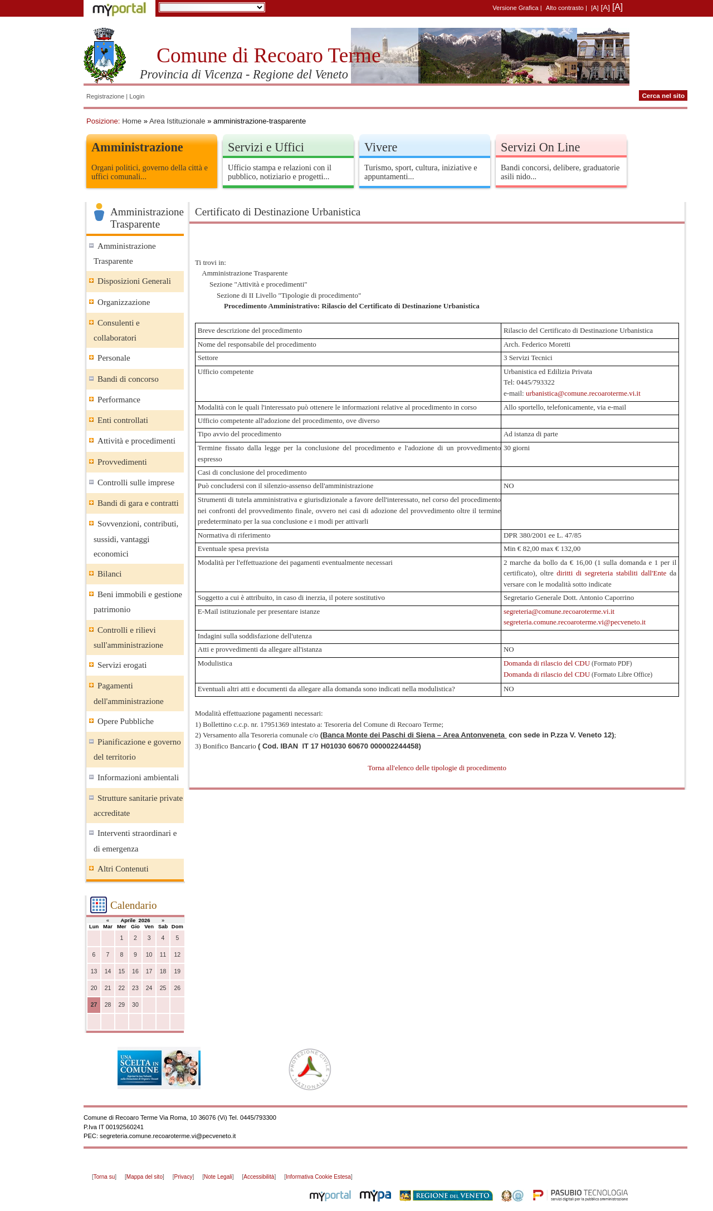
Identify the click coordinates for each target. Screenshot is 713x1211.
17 (149, 971)
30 (135, 1005)
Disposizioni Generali (134, 281)
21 (108, 988)
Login (136, 96)
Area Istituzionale (177, 121)
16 (135, 971)
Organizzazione (123, 302)
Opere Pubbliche (125, 721)
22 (121, 988)
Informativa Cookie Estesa (318, 1177)
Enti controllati (122, 420)
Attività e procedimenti (136, 440)
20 (94, 988)
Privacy (183, 1177)
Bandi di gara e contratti (138, 503)
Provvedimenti (122, 461)
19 (177, 971)
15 (121, 971)
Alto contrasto (565, 7)
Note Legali (218, 1177)
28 (108, 1005)
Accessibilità (258, 1177)
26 (177, 988)
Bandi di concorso (128, 379)
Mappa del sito (144, 1177)
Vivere (380, 147)
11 (163, 955)
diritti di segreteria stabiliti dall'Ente (611, 573)
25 (163, 988)
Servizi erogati (121, 665)
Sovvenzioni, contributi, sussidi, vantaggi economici (136, 538)
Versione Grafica (515, 7)
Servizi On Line (540, 147)
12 (177, 955)
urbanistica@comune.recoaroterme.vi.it (583, 393)
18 (163, 971)
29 (121, 1005)
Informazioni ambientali (138, 777)
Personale (113, 357)
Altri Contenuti (123, 868)
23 (135, 988)
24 (149, 988)
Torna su (104, 1177)
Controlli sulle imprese (135, 482)
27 (94, 1005)
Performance (118, 399)
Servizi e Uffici (266, 147)
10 (149, 955)
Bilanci (109, 573)
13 (94, 971)
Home (131, 121)
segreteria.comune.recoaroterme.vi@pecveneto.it (575, 622)
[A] (595, 7)
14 (108, 971)
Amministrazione (137, 147)
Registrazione (105, 96)
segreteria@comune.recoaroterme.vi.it (559, 611)
